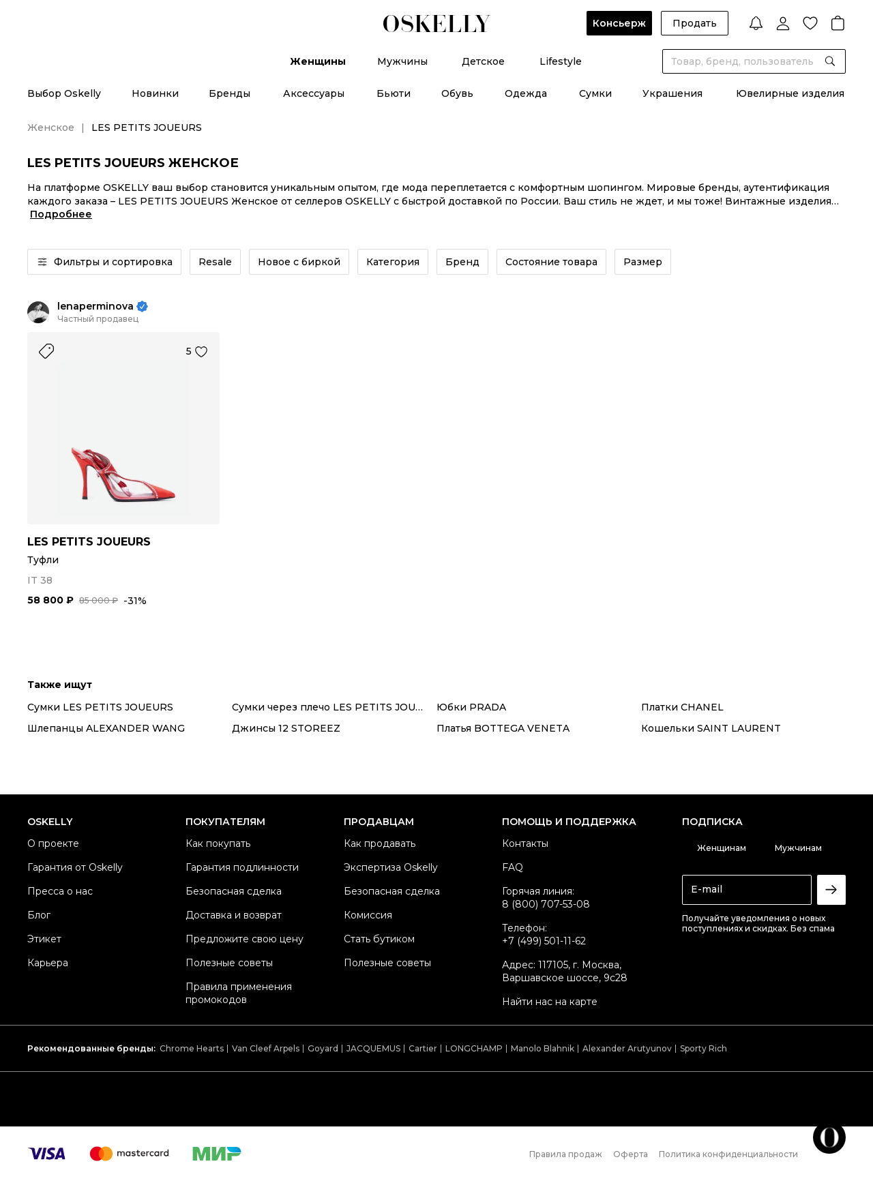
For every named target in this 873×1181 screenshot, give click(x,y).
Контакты (525, 843)
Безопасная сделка (234, 891)
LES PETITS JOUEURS (89, 541)
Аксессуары (313, 93)
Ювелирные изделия (790, 93)
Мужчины (402, 61)
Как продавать (379, 843)
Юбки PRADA (471, 707)
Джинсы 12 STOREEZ (286, 728)
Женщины (318, 61)
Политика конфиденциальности (728, 1154)
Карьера (47, 963)
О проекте (53, 843)
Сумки (595, 93)
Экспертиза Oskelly (391, 867)
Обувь (457, 93)
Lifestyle (560, 61)
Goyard (323, 1048)
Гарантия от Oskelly (75, 867)
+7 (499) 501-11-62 (544, 941)
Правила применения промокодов (239, 993)
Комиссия (368, 915)
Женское (50, 127)
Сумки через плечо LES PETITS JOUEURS (334, 707)
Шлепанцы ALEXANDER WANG (106, 728)
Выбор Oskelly (64, 93)
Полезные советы (229, 963)
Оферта (630, 1154)
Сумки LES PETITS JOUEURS (100, 707)
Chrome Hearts (192, 1048)
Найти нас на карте (549, 1002)
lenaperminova (95, 306)
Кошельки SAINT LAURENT (711, 728)
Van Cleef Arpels (265, 1048)
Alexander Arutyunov (627, 1048)
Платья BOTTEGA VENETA (502, 728)
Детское (483, 61)
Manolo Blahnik (542, 1048)
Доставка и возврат (234, 915)
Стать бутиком (379, 939)
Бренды (229, 93)
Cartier (423, 1048)
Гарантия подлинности (242, 867)
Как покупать (218, 843)
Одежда (526, 93)
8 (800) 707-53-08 (546, 904)
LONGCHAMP (474, 1048)
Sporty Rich (703, 1048)
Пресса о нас (60, 891)
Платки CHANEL (682, 707)
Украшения (672, 93)
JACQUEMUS (373, 1048)
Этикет (44, 939)
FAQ (512, 867)
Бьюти (393, 93)
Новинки (155, 93)
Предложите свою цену (245, 939)
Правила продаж (565, 1154)
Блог (38, 915)
